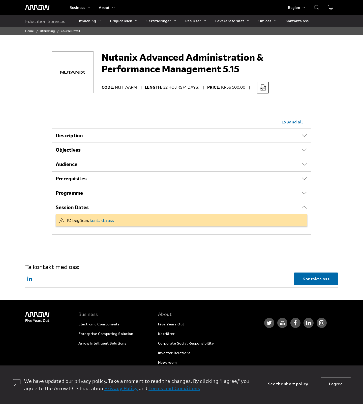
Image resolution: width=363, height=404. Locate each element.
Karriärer (166, 333)
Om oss (264, 20)
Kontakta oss (297, 20)
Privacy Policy (121, 388)
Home (29, 31)
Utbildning (86, 20)
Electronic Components (99, 324)
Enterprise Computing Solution (105, 333)
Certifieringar (158, 20)
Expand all (292, 121)
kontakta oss (102, 220)
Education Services (45, 21)
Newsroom (167, 362)
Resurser (193, 20)
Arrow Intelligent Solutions (102, 343)
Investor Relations (174, 352)
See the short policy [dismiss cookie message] (288, 383)
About (104, 7)
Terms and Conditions (174, 388)
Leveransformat (229, 20)
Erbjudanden (121, 20)
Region (294, 7)
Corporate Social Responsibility (186, 343)
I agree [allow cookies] (336, 383)
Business (77, 7)
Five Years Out (171, 324)
